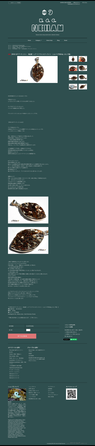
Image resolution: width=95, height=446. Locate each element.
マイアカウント (51, 386)
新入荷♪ (11, 352)
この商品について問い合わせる (72, 334)
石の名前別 (15, 48)
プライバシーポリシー (53, 394)
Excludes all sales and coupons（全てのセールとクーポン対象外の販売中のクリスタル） (37, 359)
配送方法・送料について (34, 392)
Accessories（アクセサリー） (16, 360)
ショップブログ (32, 396)
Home (29, 40)
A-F (19, 48)
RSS (49, 396)
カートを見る (51, 392)
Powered (76, 443)
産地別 (14, 47)
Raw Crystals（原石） (14, 356)
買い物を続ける (68, 336)
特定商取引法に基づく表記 (35, 398)
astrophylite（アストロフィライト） (29, 48)
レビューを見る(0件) (70, 324)
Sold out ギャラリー (13, 373)
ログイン (50, 390)
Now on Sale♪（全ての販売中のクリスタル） (22, 46)
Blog (58, 40)
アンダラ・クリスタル (14, 369)
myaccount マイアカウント (74, 4)
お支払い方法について (34, 390)
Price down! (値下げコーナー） (16, 350)
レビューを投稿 (69, 327)
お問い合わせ (32, 388)
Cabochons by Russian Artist (18, 45)
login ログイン (76, 2)
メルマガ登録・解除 (33, 394)
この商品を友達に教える (71, 332)
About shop (49, 40)
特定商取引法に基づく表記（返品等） (74, 330)
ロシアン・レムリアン (14, 371)
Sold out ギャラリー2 (14, 375)
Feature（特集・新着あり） (15, 354)
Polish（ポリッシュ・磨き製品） (16, 358)
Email (65, 40)
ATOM (52, 396)
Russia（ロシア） (21, 47)
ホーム (9, 45)
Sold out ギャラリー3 (14, 377)
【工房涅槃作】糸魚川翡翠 (15, 365)
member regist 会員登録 (65, 2)
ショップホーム (32, 386)
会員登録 (50, 388)
